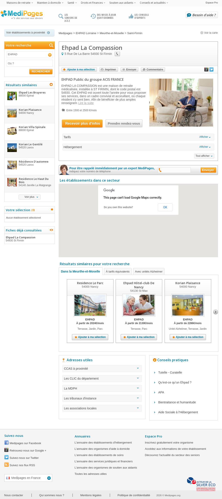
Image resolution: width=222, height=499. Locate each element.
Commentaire (154, 69)
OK (165, 207)
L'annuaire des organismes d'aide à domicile (102, 448)
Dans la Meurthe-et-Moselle (80, 271)
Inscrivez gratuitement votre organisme (169, 442)
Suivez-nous (13, 435)
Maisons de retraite (18, 3)
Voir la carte (209, 32)
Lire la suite (86, 103)
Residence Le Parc (90, 283)
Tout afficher (202, 155)
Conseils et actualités (152, 3)
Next (215, 312)
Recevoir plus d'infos (82, 123)
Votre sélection (20, 210)
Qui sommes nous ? (51, 495)
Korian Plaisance (187, 283)
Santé (71, 3)
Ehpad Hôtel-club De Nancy (138, 285)
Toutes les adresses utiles (91, 473)
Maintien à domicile (49, 3)
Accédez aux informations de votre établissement (175, 448)
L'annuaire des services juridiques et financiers (104, 461)
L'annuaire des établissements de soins (99, 455)
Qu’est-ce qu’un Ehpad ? (175, 382)
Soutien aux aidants (121, 3)
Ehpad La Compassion (29, 238)
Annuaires (82, 436)
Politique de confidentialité (134, 495)
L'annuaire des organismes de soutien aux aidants (106, 467)
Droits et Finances (92, 3)
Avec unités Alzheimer (149, 271)
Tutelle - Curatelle (170, 372)
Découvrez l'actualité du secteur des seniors (172, 455)
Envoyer (131, 69)
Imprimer (110, 69)
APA (161, 392)
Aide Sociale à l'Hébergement (178, 412)
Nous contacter (13, 495)
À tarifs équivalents (118, 271)
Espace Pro (212, 2)
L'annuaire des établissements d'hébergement (103, 442)
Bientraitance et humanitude (177, 402)
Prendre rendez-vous (124, 123)
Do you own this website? (118, 207)
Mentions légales (90, 495)
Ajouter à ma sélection (81, 69)
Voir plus (29, 196)
